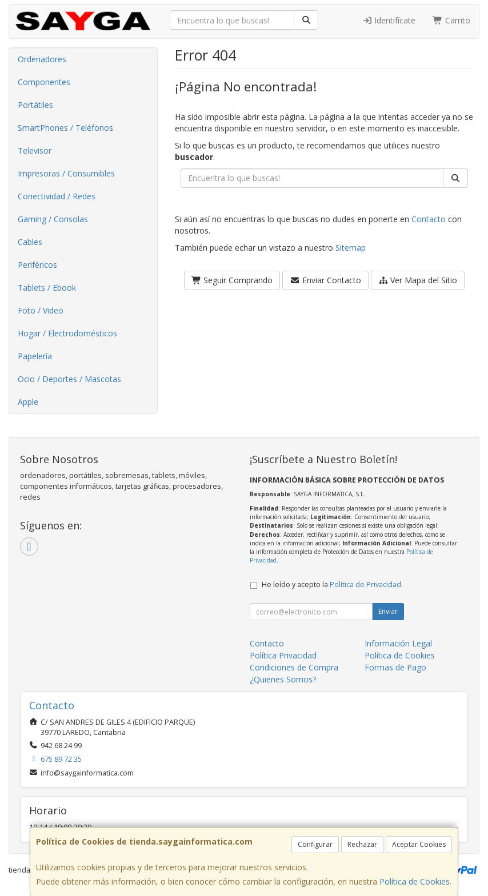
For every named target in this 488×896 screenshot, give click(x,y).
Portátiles (35, 104)
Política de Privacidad (365, 584)
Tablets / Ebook (47, 287)
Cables (30, 241)
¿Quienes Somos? (283, 679)
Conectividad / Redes (56, 196)
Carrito (451, 20)
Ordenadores (42, 59)
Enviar (388, 611)
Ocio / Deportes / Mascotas (69, 378)
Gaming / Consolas (53, 219)
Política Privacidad (283, 655)
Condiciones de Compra (294, 667)
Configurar (315, 844)
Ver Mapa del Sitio (418, 280)
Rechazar (362, 844)
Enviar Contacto (325, 280)
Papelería (35, 356)
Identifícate (389, 20)
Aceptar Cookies (419, 844)
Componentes (44, 82)
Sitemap (350, 247)
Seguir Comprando (232, 280)
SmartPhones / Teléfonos (65, 127)
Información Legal (398, 643)
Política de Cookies (414, 881)
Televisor (34, 150)
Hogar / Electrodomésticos (67, 333)
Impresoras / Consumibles (66, 173)
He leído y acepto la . (332, 584)
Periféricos (37, 264)
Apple (28, 401)
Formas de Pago (395, 667)
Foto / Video (40, 310)
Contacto (428, 219)
